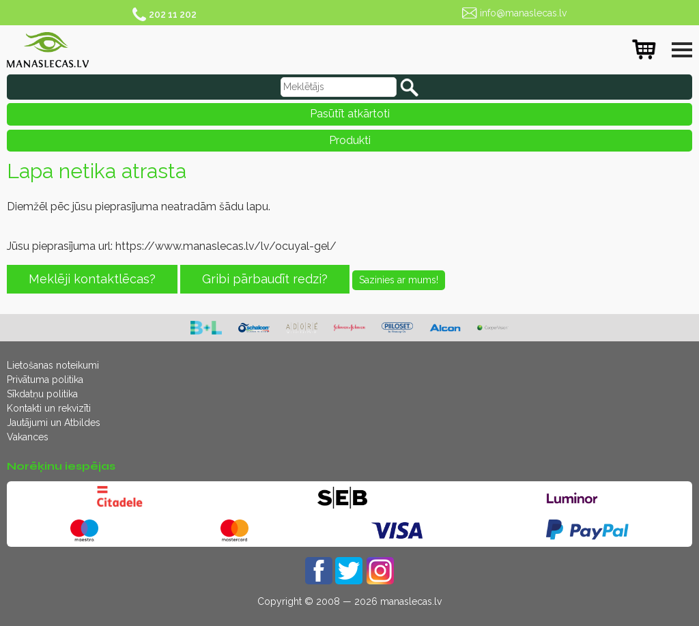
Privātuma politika (45, 379)
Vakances (27, 436)
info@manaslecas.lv (523, 13)
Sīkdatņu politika (42, 393)
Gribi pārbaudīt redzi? (265, 279)
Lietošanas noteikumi (53, 365)
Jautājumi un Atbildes (53, 422)
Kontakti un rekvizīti (49, 408)
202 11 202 (173, 14)
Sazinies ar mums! (398, 279)
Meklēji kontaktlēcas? (92, 279)
